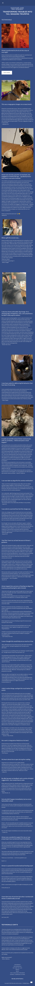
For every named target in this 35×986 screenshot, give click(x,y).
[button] (3, 3)
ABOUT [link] (17, 969)
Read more (7, 72)
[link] (17, 8)
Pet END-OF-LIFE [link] (17, 967)
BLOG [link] (17, 971)
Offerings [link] (17, 964)
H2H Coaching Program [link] (17, 972)
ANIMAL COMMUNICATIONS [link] (17, 974)
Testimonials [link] (17, 966)
